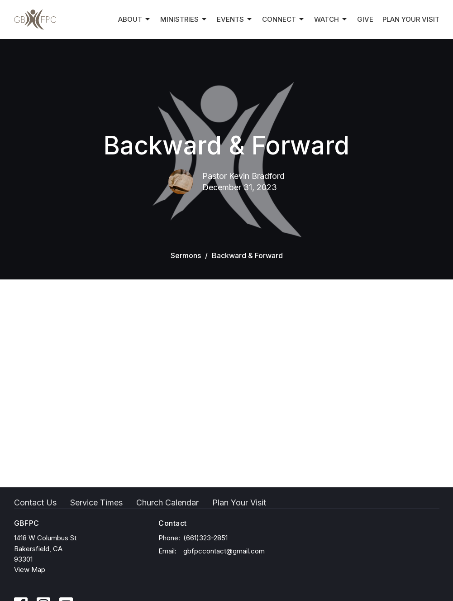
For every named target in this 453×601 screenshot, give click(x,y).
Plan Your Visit (410, 19)
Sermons (186, 255)
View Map (29, 569)
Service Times (96, 502)
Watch (331, 19)
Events (235, 19)
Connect (283, 19)
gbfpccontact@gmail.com (224, 551)
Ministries (184, 19)
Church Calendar (167, 502)
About (134, 19)
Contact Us (35, 502)
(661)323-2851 (205, 538)
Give (365, 19)
